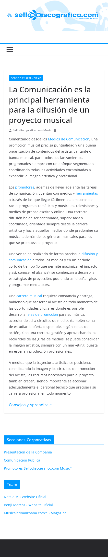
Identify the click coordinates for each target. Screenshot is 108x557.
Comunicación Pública (22, 460)
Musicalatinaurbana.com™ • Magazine (35, 513)
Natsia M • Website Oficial (25, 496)
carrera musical (29, 296)
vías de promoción (43, 314)
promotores (24, 187)
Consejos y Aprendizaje (26, 78)
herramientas (87, 193)
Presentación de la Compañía (28, 452)
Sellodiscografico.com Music (32, 130)
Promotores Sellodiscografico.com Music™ (38, 468)
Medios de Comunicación (68, 139)
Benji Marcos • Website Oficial (28, 505)
